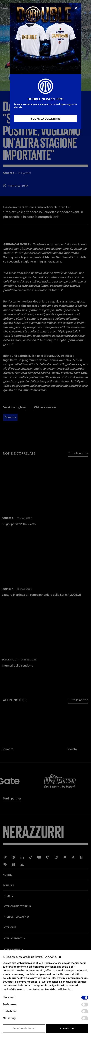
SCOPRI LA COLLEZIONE (45, 118)
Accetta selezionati (23, 1028)
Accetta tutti (67, 1028)
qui (85, 978)
